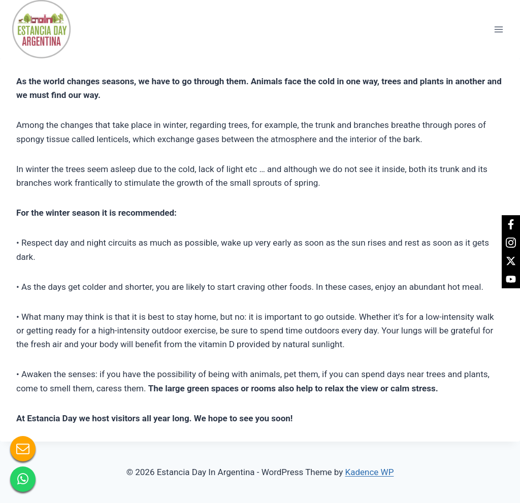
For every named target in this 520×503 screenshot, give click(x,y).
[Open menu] (498, 29)
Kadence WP (369, 472)
